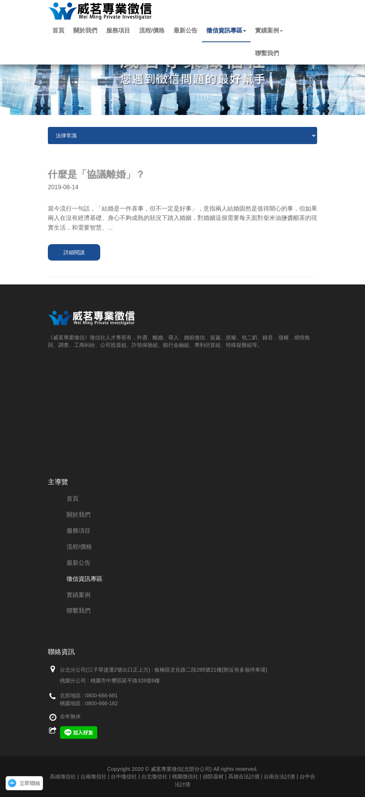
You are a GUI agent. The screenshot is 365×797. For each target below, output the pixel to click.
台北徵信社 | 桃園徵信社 (169, 776)
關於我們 (85, 30)
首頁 (58, 30)
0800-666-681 (101, 695)
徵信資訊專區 (226, 30)
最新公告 (185, 30)
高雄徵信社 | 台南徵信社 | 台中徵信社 (93, 776)
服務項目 (118, 30)
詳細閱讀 (74, 252)
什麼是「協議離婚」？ (96, 174)
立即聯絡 (29, 783)
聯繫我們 (267, 53)
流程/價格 (152, 30)
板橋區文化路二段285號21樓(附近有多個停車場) (210, 670)
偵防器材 (213, 776)
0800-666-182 (101, 703)
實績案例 (269, 30)
